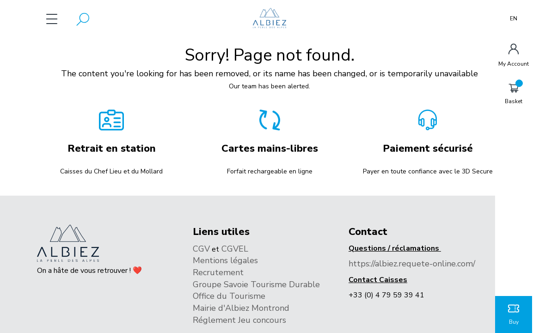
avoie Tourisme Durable (274, 284)
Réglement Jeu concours (240, 320)
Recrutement (218, 272)
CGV (201, 248)
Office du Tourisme (229, 296)
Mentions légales (225, 260)
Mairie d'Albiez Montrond (242, 308)
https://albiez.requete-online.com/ (412, 263)
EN (513, 18)
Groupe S (211, 284)
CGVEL (233, 248)
